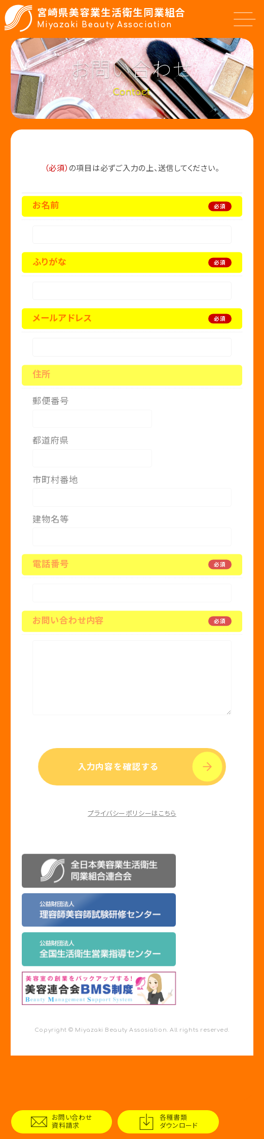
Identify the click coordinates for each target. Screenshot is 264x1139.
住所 (41, 384)
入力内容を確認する (116, 808)
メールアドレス (62, 324)
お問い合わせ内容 (68, 645)
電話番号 (50, 586)
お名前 (45, 205)
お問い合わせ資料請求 (81, 1120)
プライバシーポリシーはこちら (132, 858)
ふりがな (49, 265)
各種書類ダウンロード (205, 1120)
